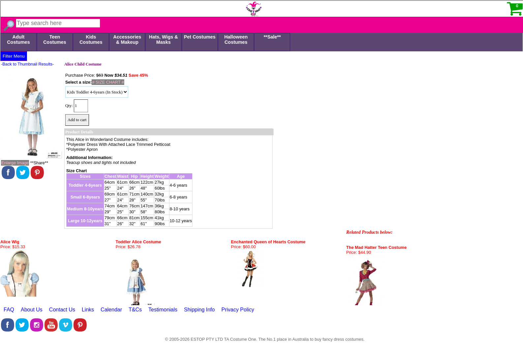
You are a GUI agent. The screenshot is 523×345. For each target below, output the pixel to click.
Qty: (69, 105)
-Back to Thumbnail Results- (27, 64)
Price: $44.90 (358, 252)
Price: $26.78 (128, 246)
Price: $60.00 (243, 246)
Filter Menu (14, 56)
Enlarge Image (15, 162)
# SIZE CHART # (108, 82)
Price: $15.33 (12, 246)
